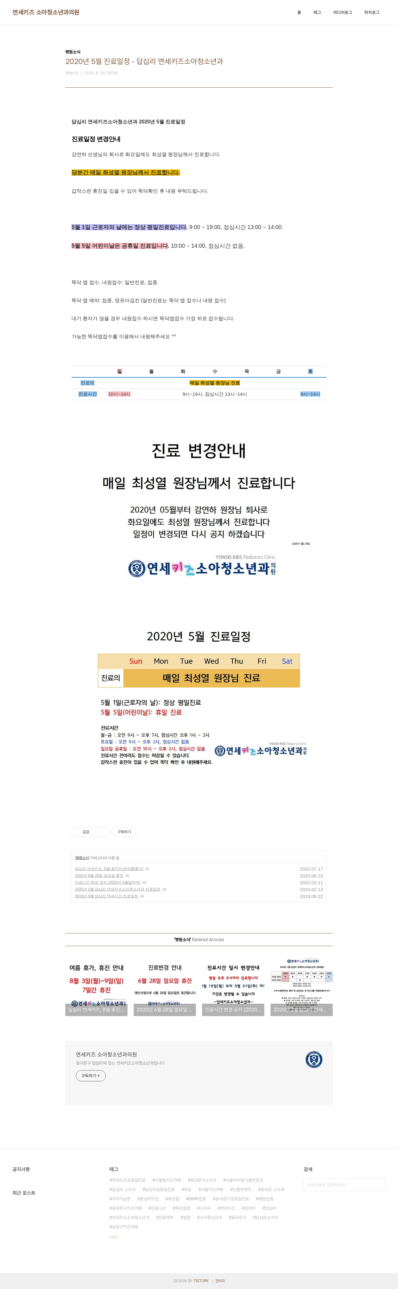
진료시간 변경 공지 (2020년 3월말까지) (108, 882)
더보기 (114, 1237)
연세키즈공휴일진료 (129, 1180)
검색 (379, 1185)
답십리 (270, 1208)
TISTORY (201, 1281)
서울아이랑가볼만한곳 (244, 1180)
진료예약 (166, 1217)
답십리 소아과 (124, 1189)
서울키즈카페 (212, 1189)
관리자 (220, 1281)
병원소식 (82, 858)
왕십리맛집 (149, 1198)
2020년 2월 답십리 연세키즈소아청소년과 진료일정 (117, 889)
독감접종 (182, 1208)
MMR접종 (197, 1198)
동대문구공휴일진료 (232, 1198)
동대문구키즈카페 (127, 1208)
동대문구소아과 (203, 1180)
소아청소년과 (211, 1217)
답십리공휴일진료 (160, 1189)
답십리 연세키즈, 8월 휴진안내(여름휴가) (109, 869)
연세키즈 (227, 1208)
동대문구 (238, 1217)
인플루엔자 (242, 1189)
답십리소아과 (267, 1217)
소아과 (205, 1208)
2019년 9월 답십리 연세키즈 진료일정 (106, 896)
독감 (188, 1189)
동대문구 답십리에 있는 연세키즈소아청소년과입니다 (120, 1063)
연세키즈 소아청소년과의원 (46, 12)
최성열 (173, 1198)
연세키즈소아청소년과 (130, 1217)
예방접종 (265, 1198)
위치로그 (371, 12)
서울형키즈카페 (168, 1180)
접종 (186, 1217)
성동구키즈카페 (125, 1226)
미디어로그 (342, 12)
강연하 (250, 1208)
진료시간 (158, 1208)
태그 (317, 12)
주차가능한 (121, 1198)
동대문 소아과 (272, 1189)
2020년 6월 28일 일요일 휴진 (99, 875)
